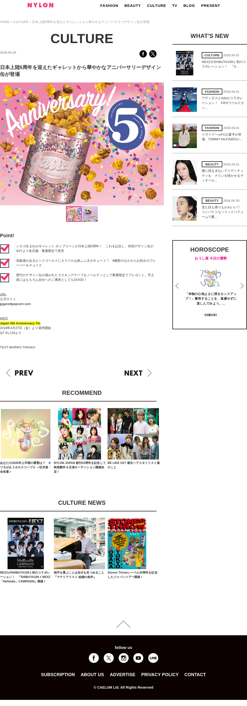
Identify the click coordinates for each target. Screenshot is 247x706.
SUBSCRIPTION (58, 674)
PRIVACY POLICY (160, 674)
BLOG (189, 5)
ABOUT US (92, 674)
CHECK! (210, 315)
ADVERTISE (122, 674)
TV (174, 5)
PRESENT (210, 5)
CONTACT (195, 674)
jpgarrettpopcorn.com (15, 304)
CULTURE (156, 5)
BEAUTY (132, 5)
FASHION (109, 5)
